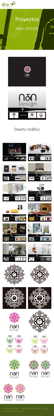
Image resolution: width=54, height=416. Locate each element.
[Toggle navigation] (50, 4)
